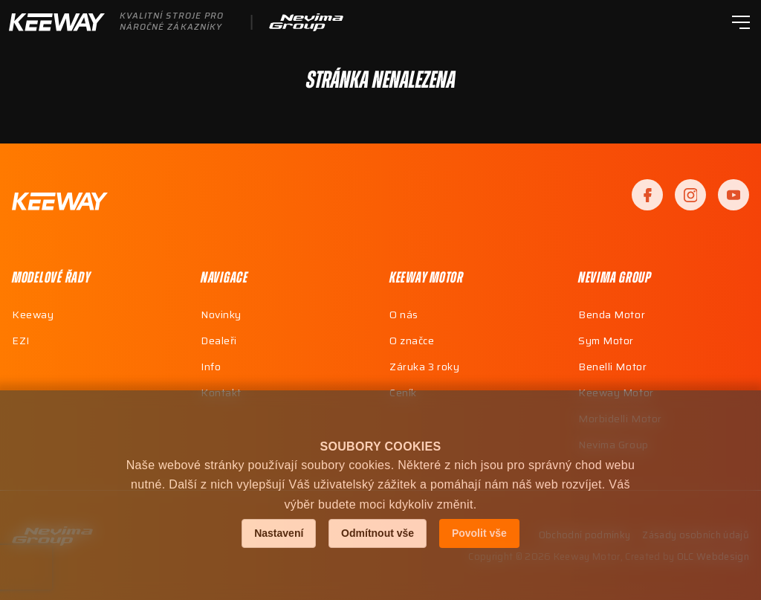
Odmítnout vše (377, 533)
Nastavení (278, 533)
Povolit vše (479, 533)
